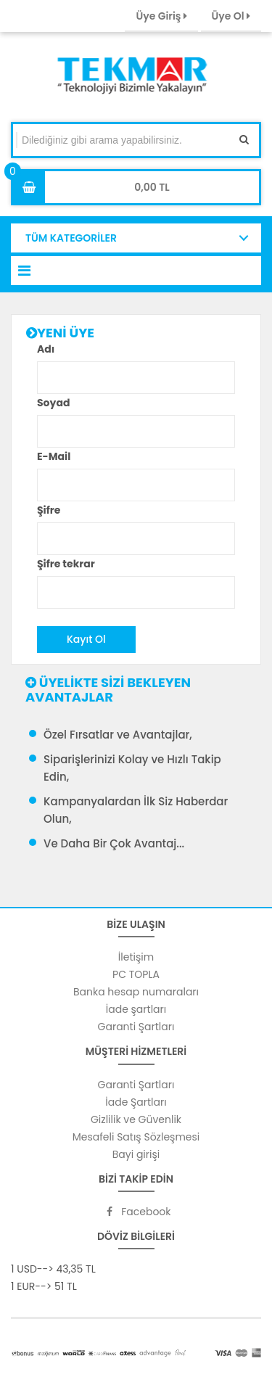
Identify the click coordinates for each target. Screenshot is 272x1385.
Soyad (53, 402)
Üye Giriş (161, 16)
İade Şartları (135, 1102)
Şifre (48, 510)
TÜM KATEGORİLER (71, 238)
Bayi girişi (136, 1154)
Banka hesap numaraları (136, 992)
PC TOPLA (136, 974)
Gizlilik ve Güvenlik (136, 1119)
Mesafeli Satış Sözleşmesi (136, 1137)
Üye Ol (231, 16)
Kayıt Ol (86, 639)
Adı (45, 349)
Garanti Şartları (136, 1026)
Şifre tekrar (66, 563)
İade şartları (136, 1009)
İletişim (136, 957)
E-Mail (53, 456)
